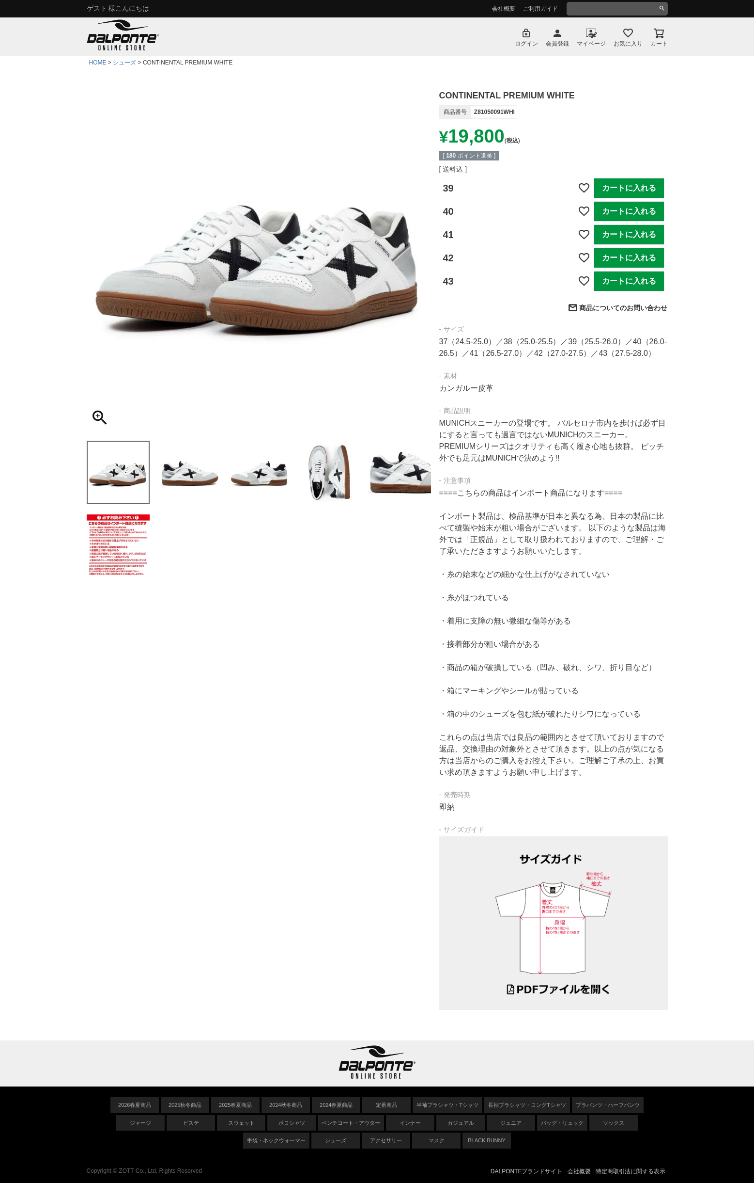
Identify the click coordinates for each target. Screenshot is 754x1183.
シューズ (124, 62)
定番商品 (386, 1105)
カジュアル (460, 1123)
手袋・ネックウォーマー (276, 1140)
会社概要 (503, 8)
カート (659, 43)
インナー (410, 1123)
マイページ (591, 43)
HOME (98, 62)
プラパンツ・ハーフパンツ (608, 1105)
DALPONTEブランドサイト (527, 1171)
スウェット (241, 1123)
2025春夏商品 (235, 1105)
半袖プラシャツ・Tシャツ (447, 1105)
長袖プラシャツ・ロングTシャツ (527, 1105)
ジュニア (511, 1123)
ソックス (613, 1123)
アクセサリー (386, 1140)
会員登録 (557, 43)
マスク (437, 1140)
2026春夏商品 (134, 1105)
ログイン (526, 43)
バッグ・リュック (562, 1123)
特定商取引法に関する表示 (630, 1171)
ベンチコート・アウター (351, 1123)
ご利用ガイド (540, 8)
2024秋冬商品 (285, 1105)
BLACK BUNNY (487, 1140)
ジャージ (140, 1123)
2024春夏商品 (336, 1105)
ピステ (191, 1123)
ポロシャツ (291, 1123)
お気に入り (628, 43)
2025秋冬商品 (185, 1105)
